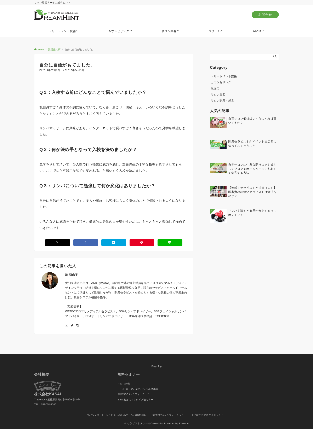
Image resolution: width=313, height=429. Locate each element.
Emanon (184, 423)
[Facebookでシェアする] (85, 242)
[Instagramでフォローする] (77, 326)
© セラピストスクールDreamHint (143, 423)
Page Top (156, 363)
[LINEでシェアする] (170, 242)
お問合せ (265, 14)
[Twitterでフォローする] (66, 326)
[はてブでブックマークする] (113, 242)
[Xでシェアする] (57, 242)
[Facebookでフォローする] (71, 326)
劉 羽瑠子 (71, 275)
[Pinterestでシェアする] (142, 242)
